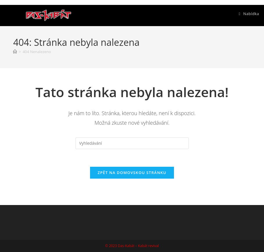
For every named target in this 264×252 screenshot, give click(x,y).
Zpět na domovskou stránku (132, 172)
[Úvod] (15, 51)
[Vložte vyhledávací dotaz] (132, 143)
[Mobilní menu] (249, 13)
